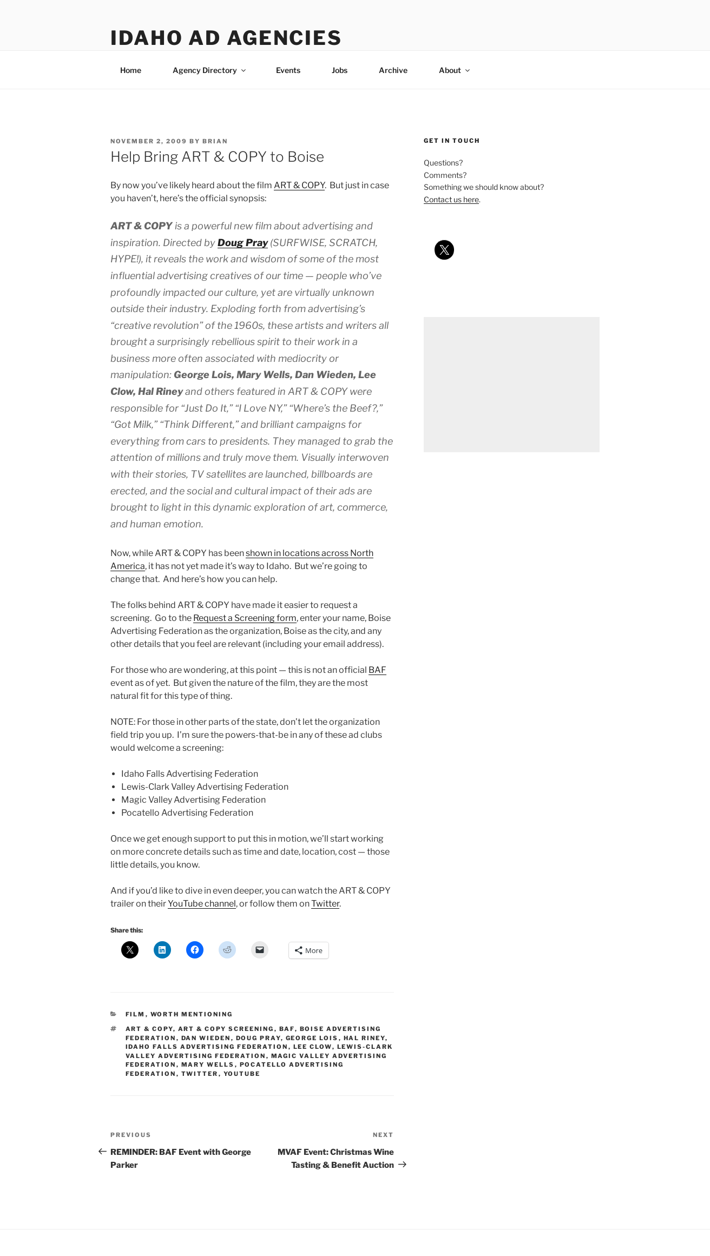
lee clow (312, 1046)
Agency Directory (210, 70)
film (136, 1014)
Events (288, 70)
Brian (215, 141)
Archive (393, 70)
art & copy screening (226, 1029)
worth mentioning (191, 1014)
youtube (242, 1073)
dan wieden (206, 1038)
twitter (200, 1073)
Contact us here (451, 199)
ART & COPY (299, 185)
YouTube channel (202, 903)
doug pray (258, 1038)
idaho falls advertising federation (207, 1046)
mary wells (208, 1064)
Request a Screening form (245, 618)
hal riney (364, 1038)
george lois (312, 1038)
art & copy (149, 1029)
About (455, 70)
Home (130, 70)
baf (287, 1029)
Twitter (325, 903)
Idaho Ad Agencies (226, 38)
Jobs (339, 70)
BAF (377, 670)
